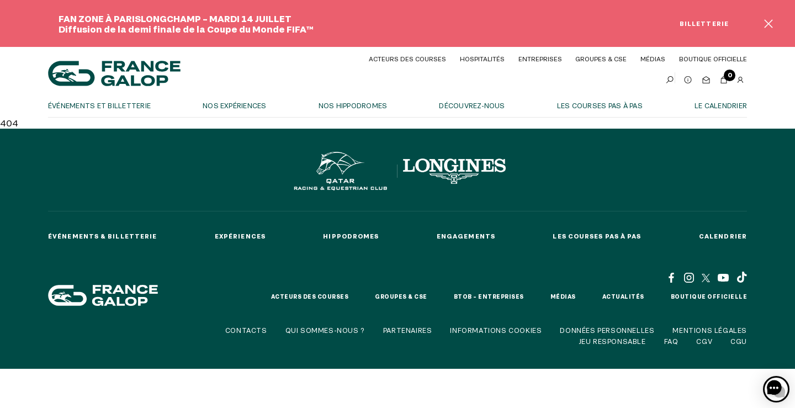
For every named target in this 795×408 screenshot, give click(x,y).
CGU (738, 341)
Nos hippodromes (353, 105)
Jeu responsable (612, 341)
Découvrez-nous (472, 105)
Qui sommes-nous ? (325, 330)
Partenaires (407, 330)
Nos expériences (235, 105)
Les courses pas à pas (600, 105)
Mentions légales (709, 330)
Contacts (246, 330)
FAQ (671, 341)
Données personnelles (607, 330)
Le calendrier (721, 105)
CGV (704, 341)
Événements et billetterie (99, 105)
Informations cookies (496, 330)
